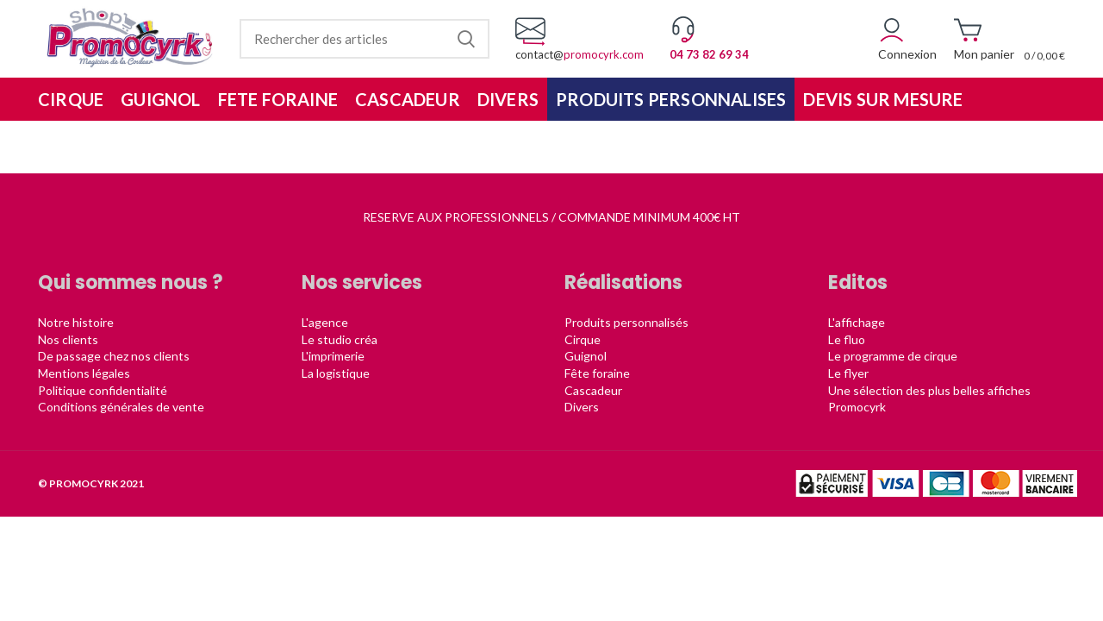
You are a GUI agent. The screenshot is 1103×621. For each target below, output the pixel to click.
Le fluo (846, 339)
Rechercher (466, 39)
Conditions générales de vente (121, 406)
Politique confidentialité (102, 390)
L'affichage (856, 322)
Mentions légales (84, 373)
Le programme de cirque (892, 355)
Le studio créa (339, 339)
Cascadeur (593, 390)
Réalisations (623, 282)
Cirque (582, 339)
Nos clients (68, 339)
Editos (858, 282)
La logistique (336, 373)
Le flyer (848, 373)
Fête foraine (597, 373)
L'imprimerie (333, 355)
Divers (581, 406)
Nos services (362, 282)
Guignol (585, 355)
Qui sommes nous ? (130, 282)
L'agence (325, 322)
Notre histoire (76, 322)
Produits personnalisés (626, 322)
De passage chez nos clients (114, 355)
